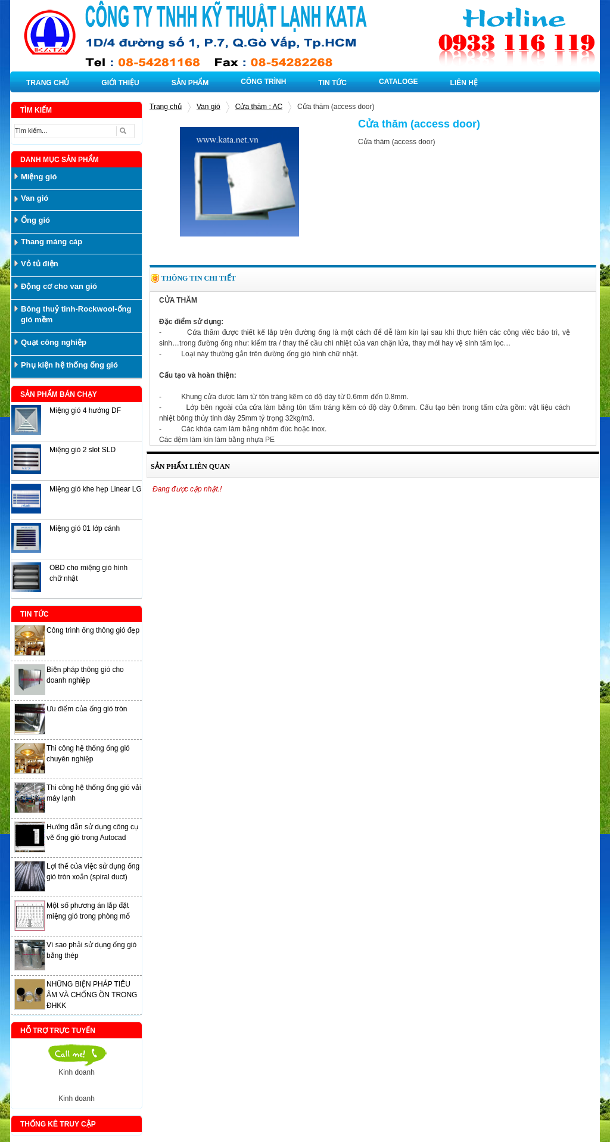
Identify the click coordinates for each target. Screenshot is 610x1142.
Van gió (208, 106)
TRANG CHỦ (47, 83)
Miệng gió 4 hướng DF (85, 410)
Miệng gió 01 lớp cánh (84, 528)
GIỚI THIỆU (120, 83)
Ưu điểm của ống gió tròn (86, 709)
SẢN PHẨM (190, 83)
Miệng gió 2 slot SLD (82, 450)
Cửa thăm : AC (258, 106)
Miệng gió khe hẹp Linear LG (95, 489)
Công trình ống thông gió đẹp (92, 630)
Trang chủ (166, 106)
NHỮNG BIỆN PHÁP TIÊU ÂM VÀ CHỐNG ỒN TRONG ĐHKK (91, 995)
